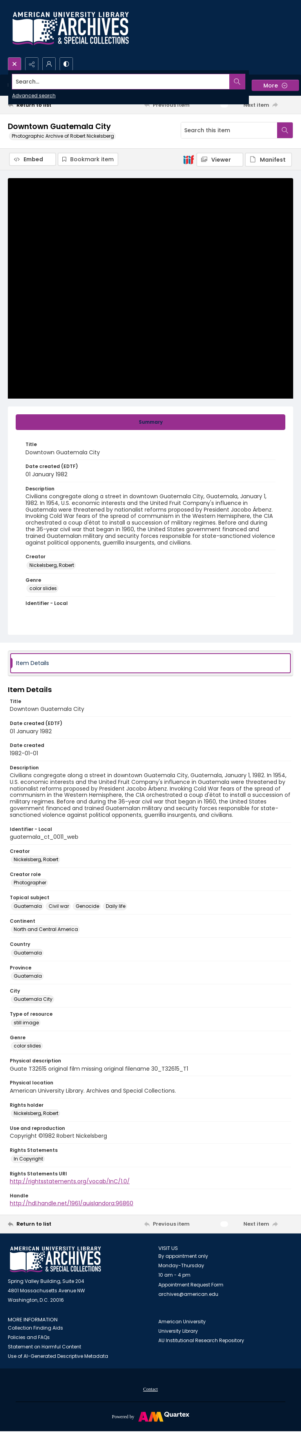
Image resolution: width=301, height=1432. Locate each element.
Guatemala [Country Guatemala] (28, 952)
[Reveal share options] (31, 64)
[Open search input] (14, 64)
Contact (150, 1389)
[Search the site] (121, 81)
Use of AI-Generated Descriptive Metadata (58, 1356)
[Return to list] (45, 105)
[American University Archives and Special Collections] (55, 1259)
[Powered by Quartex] (150, 1416)
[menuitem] (150, 1389)
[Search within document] (285, 130)
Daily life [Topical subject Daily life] (115, 906)
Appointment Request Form (190, 1284)
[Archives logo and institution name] (70, 28)
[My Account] (49, 64)
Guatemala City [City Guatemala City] (33, 999)
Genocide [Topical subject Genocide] (87, 906)
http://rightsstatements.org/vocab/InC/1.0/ (70, 1181)
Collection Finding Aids (35, 1328)
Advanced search (34, 95)
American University (182, 1321)
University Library (178, 1331)
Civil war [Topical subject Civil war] (59, 906)
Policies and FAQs (29, 1337)
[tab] (150, 422)
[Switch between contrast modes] (66, 64)
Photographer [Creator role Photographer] (30, 882)
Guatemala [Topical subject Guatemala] (28, 906)
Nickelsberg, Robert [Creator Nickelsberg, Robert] (51, 565)
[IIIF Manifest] (268, 160)
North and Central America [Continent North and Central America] (46, 929)
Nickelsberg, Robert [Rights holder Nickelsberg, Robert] (36, 1113)
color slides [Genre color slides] (43, 588)
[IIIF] (188, 159)
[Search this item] (229, 130)
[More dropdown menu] (275, 85)
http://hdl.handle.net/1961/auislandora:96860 (71, 1203)
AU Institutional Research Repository (201, 1340)
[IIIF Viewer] (219, 160)
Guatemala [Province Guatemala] (28, 976)
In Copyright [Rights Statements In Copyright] (28, 1158)
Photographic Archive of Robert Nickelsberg (63, 136)
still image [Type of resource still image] (26, 1022)
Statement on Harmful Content (44, 1346)
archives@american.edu (188, 1294)
